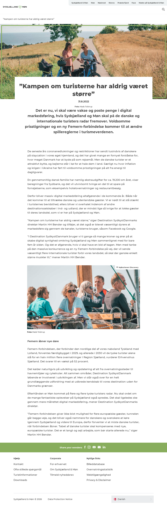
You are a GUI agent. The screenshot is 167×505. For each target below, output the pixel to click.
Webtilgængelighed (99, 474)
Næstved (102, 3)
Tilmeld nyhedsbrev (62, 474)
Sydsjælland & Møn (80, 3)
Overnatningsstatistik (100, 469)
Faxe (134, 3)
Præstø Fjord (123, 3)
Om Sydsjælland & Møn (64, 469)
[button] (132, 499)
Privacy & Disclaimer (99, 480)
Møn (93, 3)
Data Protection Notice (60, 499)
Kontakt (18, 464)
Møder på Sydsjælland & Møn (151, 3)
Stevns (112, 3)
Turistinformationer (25, 474)
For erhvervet (58, 464)
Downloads (20, 480)
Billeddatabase (96, 464)
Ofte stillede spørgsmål (27, 469)
